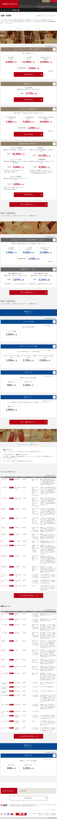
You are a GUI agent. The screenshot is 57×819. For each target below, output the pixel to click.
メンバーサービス (53, 3)
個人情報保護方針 (53, 814)
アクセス (51, 6)
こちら (23, 460)
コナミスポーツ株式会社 (32, 813)
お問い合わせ (41, 814)
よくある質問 (46, 814)
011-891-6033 (23, 790)
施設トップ (39, 6)
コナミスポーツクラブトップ (41, 3)
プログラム (55, 6)
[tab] (19, 29)
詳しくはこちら (9, 23)
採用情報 (39, 813)
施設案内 (42, 6)
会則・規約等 (53, 813)
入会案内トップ (47, 1)
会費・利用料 (47, 6)
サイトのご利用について (46, 813)
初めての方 (48, 3)
